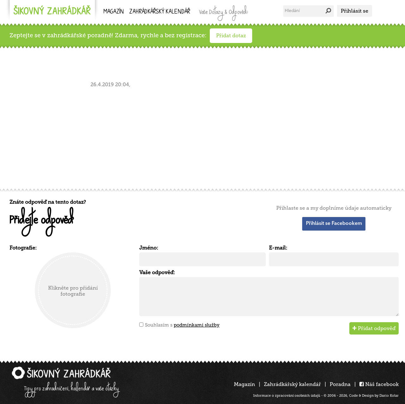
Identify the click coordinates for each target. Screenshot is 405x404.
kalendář (159, 12)
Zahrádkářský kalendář (292, 384)
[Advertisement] (199, 137)
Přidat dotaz (231, 36)
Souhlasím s (182, 325)
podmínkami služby (197, 325)
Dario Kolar (389, 396)
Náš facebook (379, 384)
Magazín (113, 12)
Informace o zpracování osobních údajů (286, 396)
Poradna (340, 384)
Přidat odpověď (374, 328)
